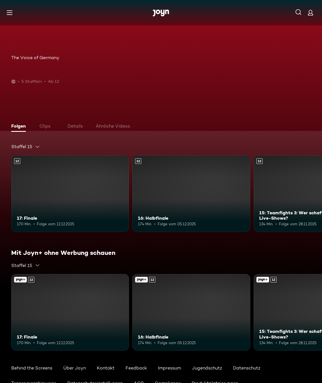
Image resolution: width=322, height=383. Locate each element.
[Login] (310, 12)
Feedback (136, 368)
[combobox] (25, 146)
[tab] (20, 127)
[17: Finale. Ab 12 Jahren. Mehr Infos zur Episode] (70, 193)
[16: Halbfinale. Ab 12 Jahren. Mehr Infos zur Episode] (191, 193)
